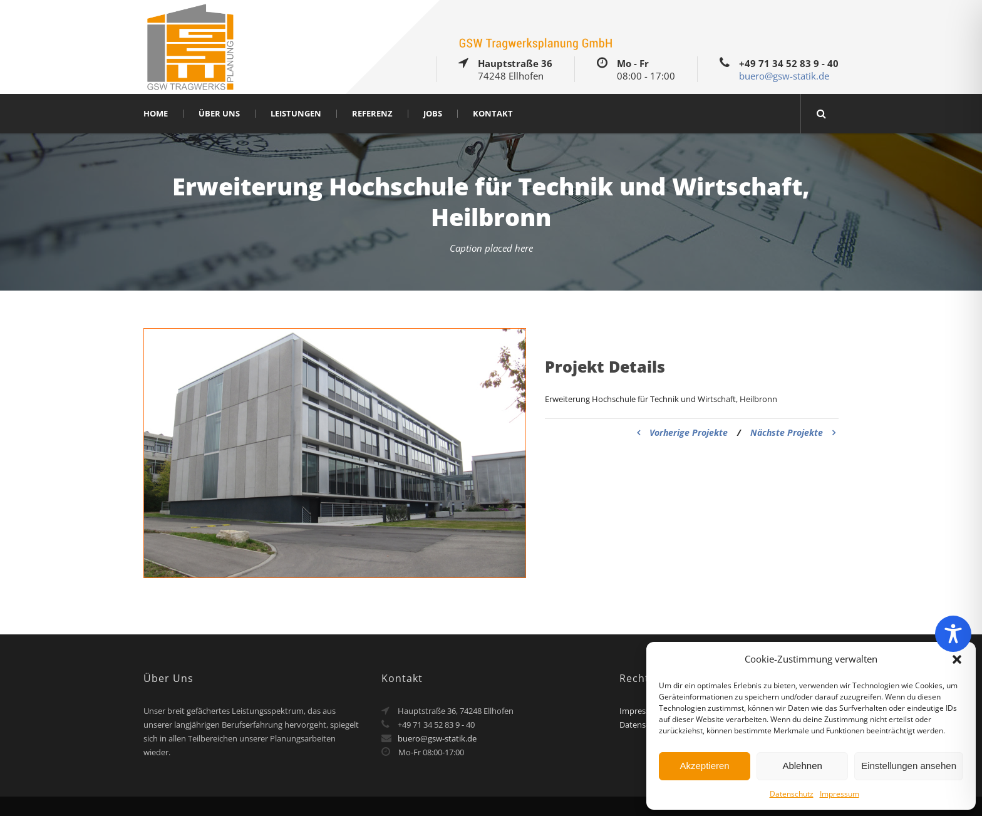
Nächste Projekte (792, 432)
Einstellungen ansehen (908, 765)
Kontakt (493, 114)
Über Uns (219, 114)
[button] (957, 659)
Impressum (839, 793)
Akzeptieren (704, 765)
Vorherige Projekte (682, 432)
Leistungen (296, 114)
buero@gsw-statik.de (784, 76)
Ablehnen (802, 765)
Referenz (372, 114)
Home (155, 114)
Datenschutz (792, 793)
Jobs (432, 114)
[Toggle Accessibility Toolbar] (953, 633)
